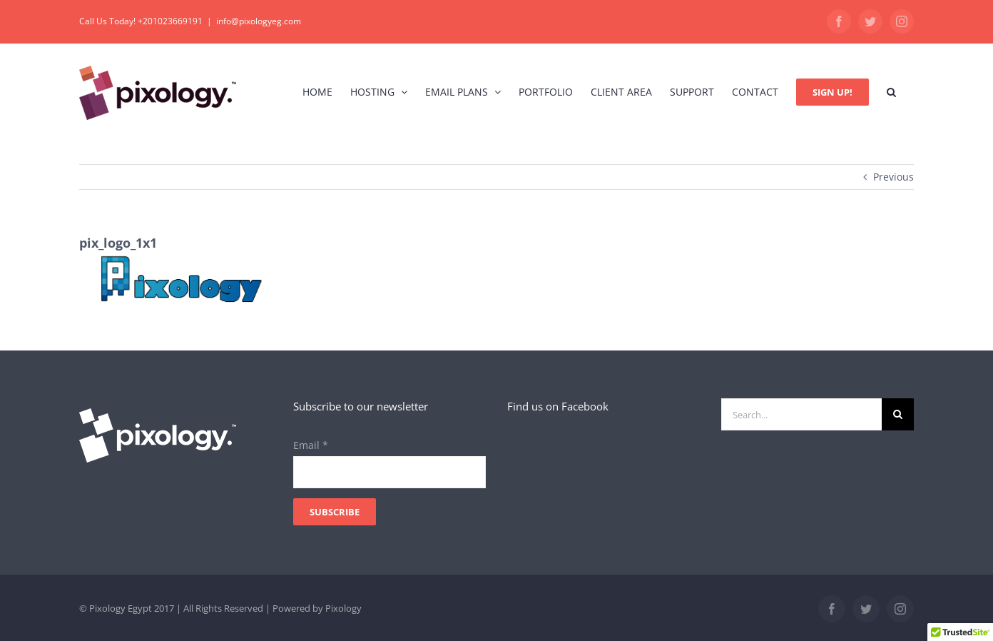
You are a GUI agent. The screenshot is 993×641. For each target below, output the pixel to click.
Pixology (343, 608)
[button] (891, 92)
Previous (893, 176)
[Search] (898, 414)
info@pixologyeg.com (258, 21)
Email (310, 445)
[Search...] (801, 414)
